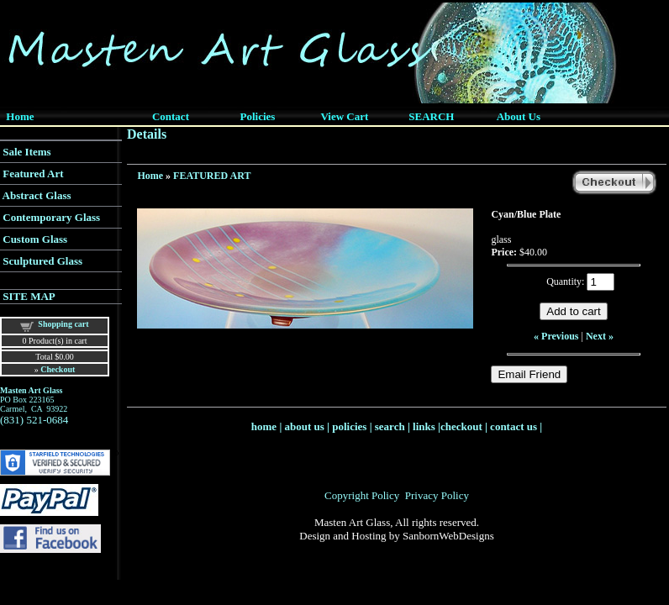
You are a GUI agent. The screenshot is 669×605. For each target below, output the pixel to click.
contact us (513, 426)
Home (150, 176)
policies (349, 426)
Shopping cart (63, 324)
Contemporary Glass (51, 217)
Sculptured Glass (42, 261)
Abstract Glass (37, 195)
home (264, 426)
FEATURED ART (211, 176)
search (390, 426)
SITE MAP (29, 296)
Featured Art (33, 173)
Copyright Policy (361, 495)
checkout (461, 426)
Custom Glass (35, 239)
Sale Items (26, 151)
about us (304, 426)
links (424, 426)
